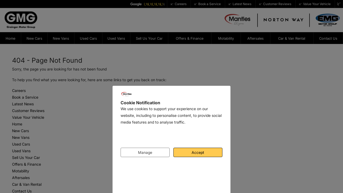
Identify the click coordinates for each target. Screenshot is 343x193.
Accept (198, 152)
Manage (145, 152)
